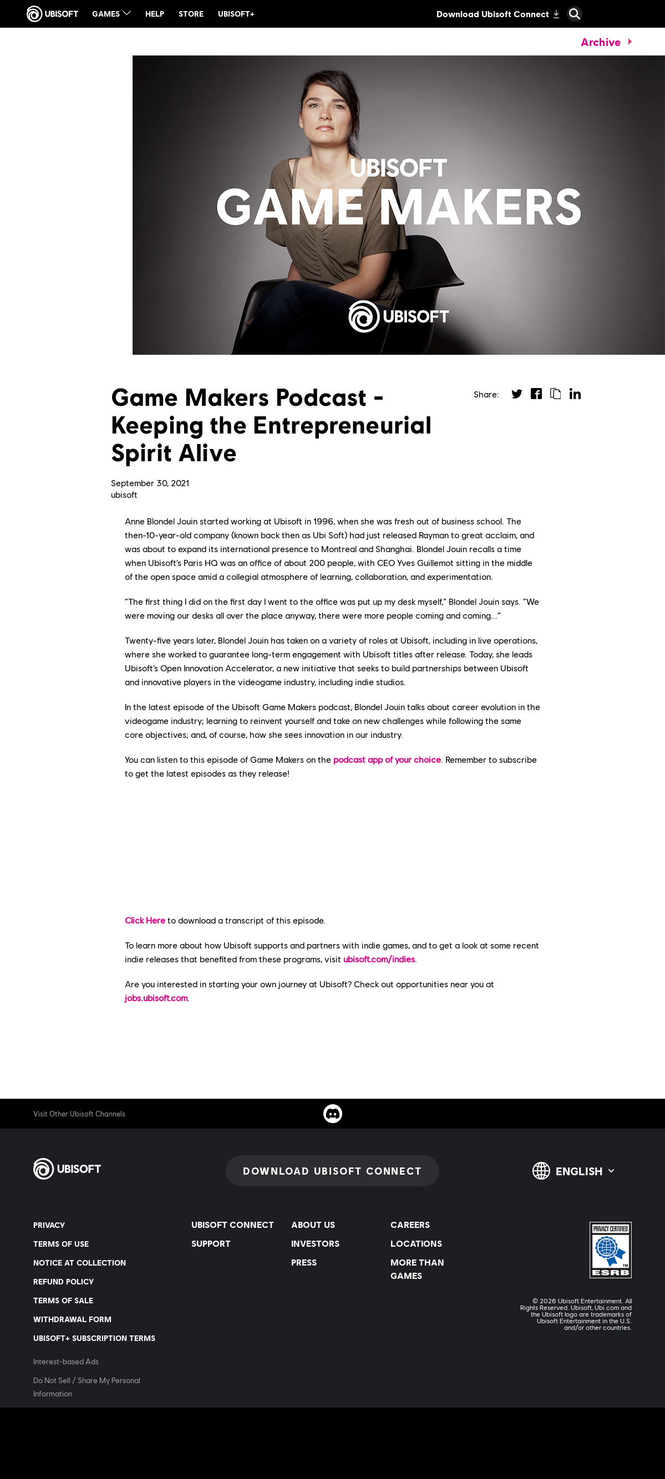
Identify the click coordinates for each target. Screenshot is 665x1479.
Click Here (145, 920)
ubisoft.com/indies (379, 958)
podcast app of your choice (387, 759)
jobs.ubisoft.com (156, 997)
